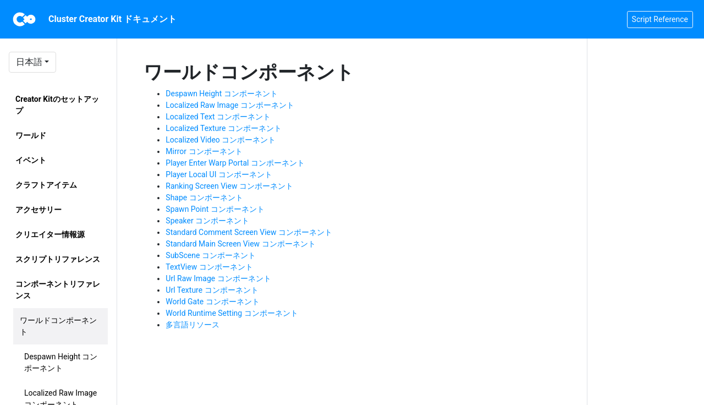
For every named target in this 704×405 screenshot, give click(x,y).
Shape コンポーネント (204, 197)
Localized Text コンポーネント (218, 116)
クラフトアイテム (46, 184)
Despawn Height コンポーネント (60, 362)
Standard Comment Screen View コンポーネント (249, 232)
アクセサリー (38, 209)
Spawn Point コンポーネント (215, 209)
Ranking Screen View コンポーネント (229, 186)
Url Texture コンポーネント (212, 290)
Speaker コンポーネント (207, 220)
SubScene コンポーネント (211, 255)
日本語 (29, 62)
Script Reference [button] (660, 19)
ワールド (30, 135)
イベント (30, 160)
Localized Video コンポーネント (221, 139)
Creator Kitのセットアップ (57, 105)
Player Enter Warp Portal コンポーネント (235, 162)
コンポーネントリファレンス (57, 290)
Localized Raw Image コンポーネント (230, 105)
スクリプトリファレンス (57, 259)
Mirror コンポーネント (204, 151)
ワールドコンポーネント (58, 326)
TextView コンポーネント (209, 266)
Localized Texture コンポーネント (224, 128)
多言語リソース (192, 324)
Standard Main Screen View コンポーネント (240, 243)
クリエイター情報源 (50, 234)
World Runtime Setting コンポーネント (232, 313)
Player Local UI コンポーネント (219, 174)
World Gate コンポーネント (212, 301)
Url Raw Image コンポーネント (218, 278)
